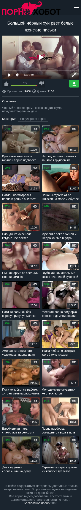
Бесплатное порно (36, 503)
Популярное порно (33, 118)
